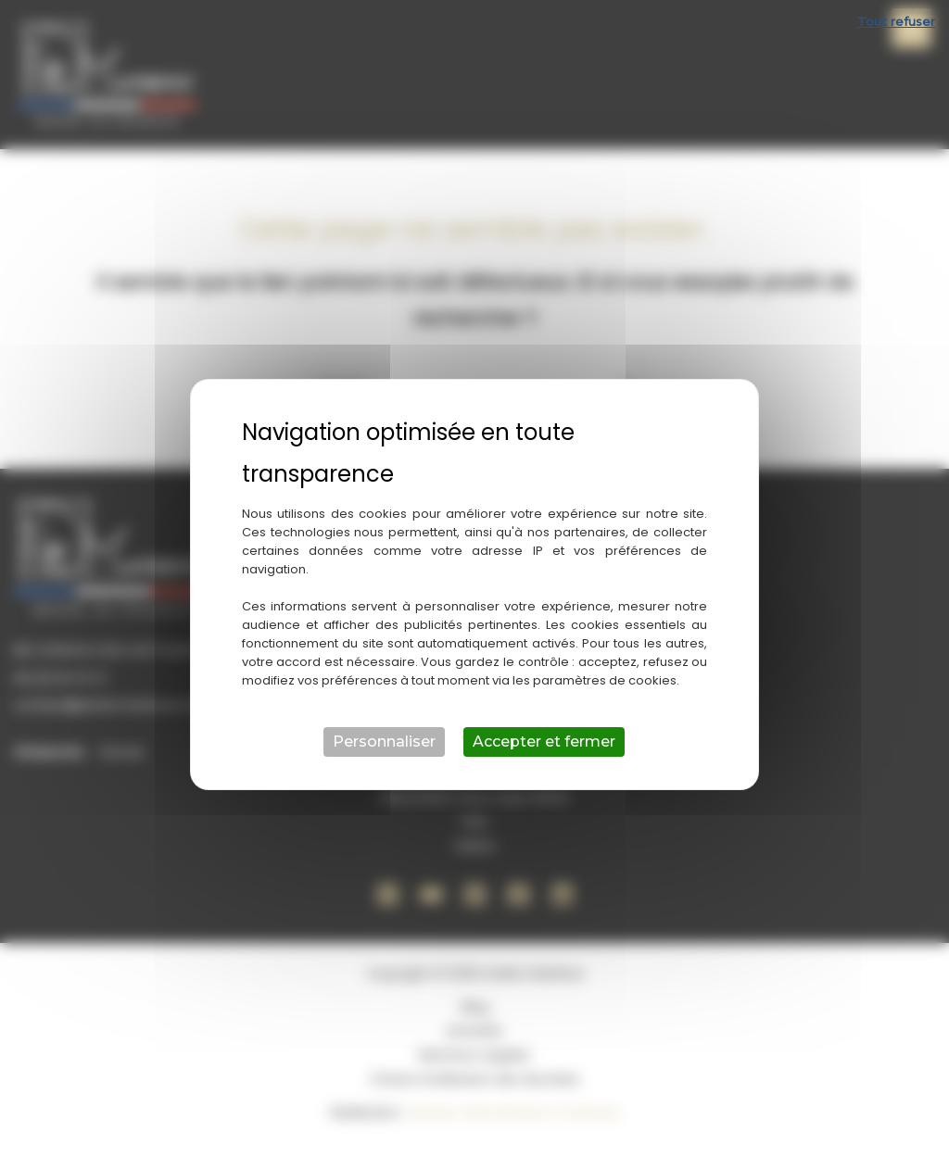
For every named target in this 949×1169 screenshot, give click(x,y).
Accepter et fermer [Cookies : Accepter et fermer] (544, 741)
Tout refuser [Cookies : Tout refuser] (896, 21)
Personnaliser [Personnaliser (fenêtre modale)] (384, 741)
